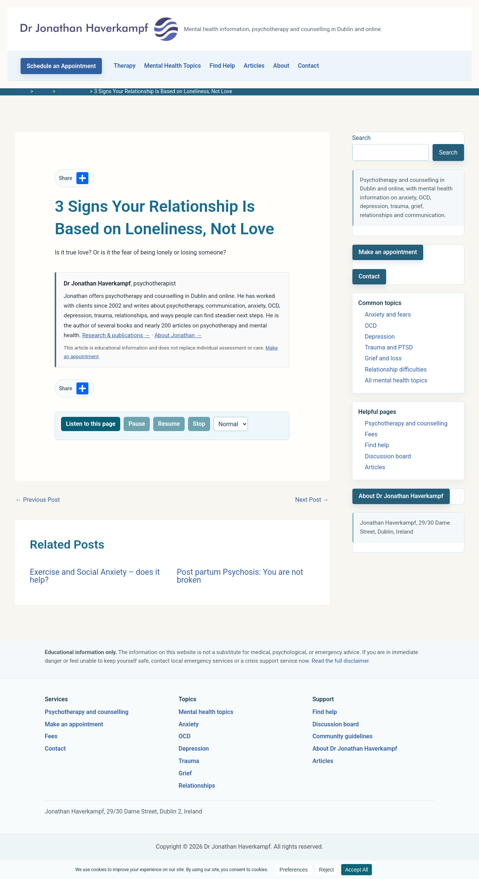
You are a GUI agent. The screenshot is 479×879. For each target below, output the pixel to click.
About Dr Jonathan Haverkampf (401, 496)
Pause (136, 423)
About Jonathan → (178, 335)
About (281, 65)
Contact (308, 65)
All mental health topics (396, 380)
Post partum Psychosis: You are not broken (240, 576)
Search (361, 137)
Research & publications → (116, 335)
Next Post (312, 499)
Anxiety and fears (388, 314)
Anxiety (189, 724)
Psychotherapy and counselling (406, 423)
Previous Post (38, 499)
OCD (371, 325)
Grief (185, 773)
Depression (380, 336)
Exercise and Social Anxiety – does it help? (95, 576)
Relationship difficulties (396, 369)
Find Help (222, 65)
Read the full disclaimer (340, 660)
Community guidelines (342, 736)
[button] (61, 66)
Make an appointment (388, 252)
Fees (371, 434)
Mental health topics (206, 711)
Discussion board (388, 456)
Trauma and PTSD (389, 347)
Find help (377, 445)
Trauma (189, 760)
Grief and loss (383, 358)
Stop (199, 423)
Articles (254, 65)
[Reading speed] (230, 424)
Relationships (197, 785)
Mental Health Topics (172, 65)
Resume (169, 423)
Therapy (125, 65)
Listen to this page (90, 423)
